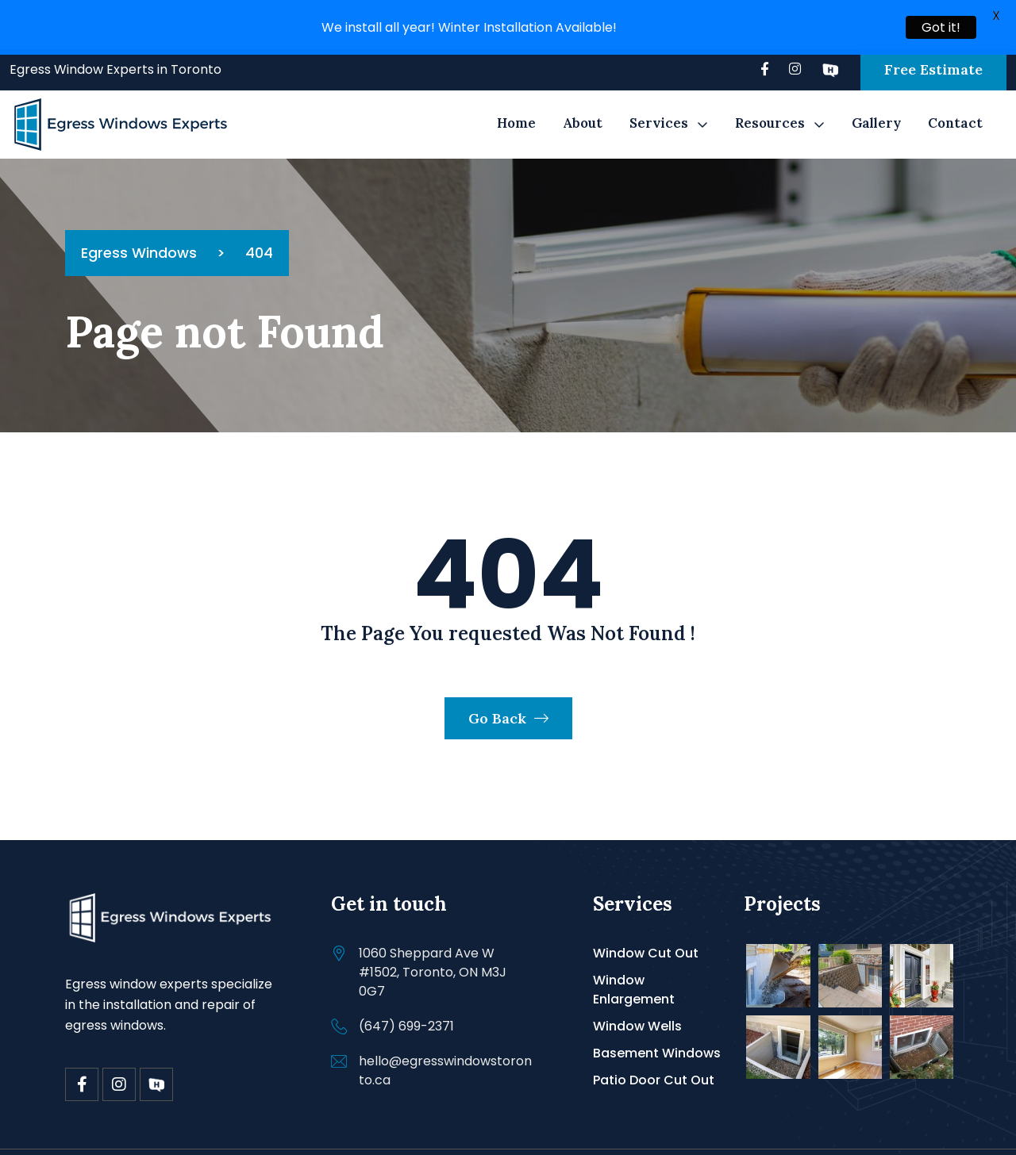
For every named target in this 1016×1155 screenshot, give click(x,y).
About (582, 104)
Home (516, 104)
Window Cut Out (645, 934)
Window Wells (637, 1007)
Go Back (508, 699)
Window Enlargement (634, 970)
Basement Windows (657, 1034)
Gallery (876, 104)
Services (658, 104)
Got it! (941, 27)
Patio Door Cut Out (653, 1061)
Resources (770, 104)
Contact (955, 104)
